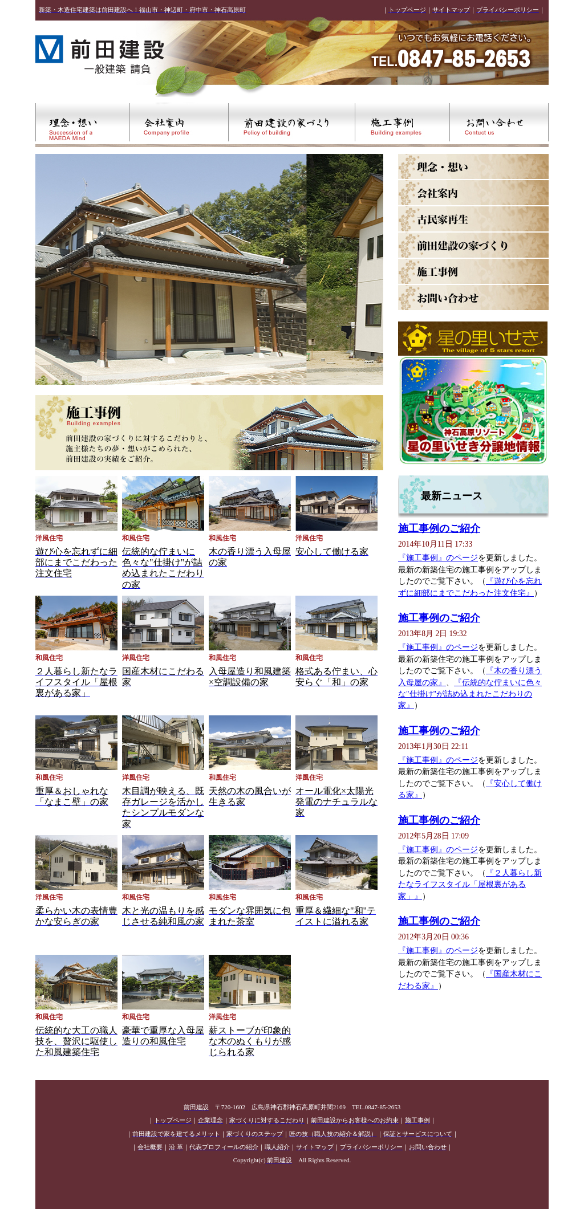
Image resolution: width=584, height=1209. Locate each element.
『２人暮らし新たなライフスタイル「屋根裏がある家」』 (470, 885)
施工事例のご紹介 (439, 528)
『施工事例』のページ (438, 557)
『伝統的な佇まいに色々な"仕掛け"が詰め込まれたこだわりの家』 (470, 694)
